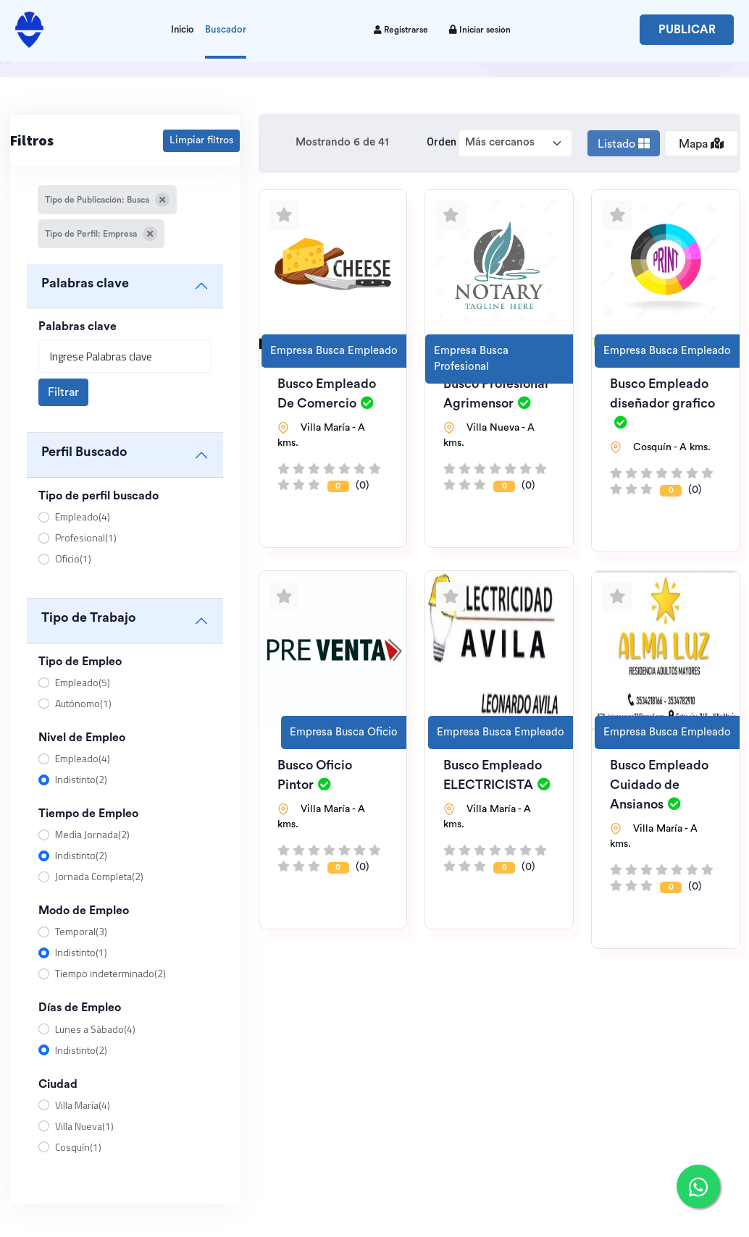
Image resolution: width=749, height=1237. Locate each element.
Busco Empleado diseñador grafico (662, 402)
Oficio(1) (73, 558)
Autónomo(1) (83, 703)
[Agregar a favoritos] (284, 214)
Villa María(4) (82, 1105)
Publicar (687, 29)
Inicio (182, 29)
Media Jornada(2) (92, 834)
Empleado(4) (82, 516)
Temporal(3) (81, 931)
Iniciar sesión (480, 29)
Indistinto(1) (81, 952)
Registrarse (401, 29)
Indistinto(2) (81, 779)
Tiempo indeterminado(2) (110, 973)
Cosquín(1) (78, 1146)
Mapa (701, 144)
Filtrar (63, 392)
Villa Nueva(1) (84, 1125)
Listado (624, 144)
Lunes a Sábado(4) (95, 1029)
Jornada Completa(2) (99, 876)
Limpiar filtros (201, 140)
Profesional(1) (86, 537)
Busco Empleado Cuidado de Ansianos (659, 785)
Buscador (225, 29)
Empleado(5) (82, 682)
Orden (441, 141)
